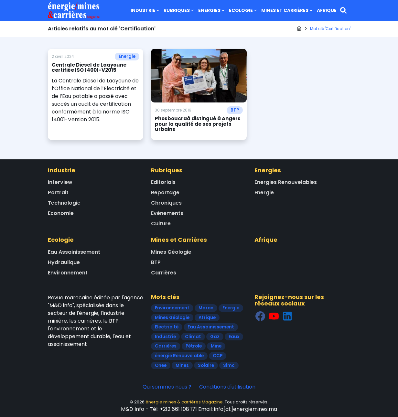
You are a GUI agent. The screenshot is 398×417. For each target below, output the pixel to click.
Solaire (206, 365)
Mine (216, 346)
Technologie (64, 203)
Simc (229, 365)
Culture (161, 223)
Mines (182, 365)
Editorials (163, 182)
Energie (127, 56)
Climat (193, 337)
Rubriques (179, 10)
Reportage (165, 192)
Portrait (58, 192)
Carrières (163, 272)
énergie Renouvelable (179, 356)
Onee (161, 365)
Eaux (234, 337)
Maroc (206, 308)
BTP (235, 110)
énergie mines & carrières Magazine (184, 402)
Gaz (215, 337)
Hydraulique (64, 262)
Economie (61, 213)
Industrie (145, 10)
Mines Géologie (171, 252)
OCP (217, 356)
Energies (212, 10)
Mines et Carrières (287, 10)
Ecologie (243, 10)
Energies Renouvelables (285, 182)
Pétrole (194, 346)
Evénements (167, 213)
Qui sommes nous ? (167, 386)
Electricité (166, 327)
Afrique (327, 10)
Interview (60, 182)
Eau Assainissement (74, 252)
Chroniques (166, 203)
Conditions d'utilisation (227, 386)
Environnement (68, 272)
